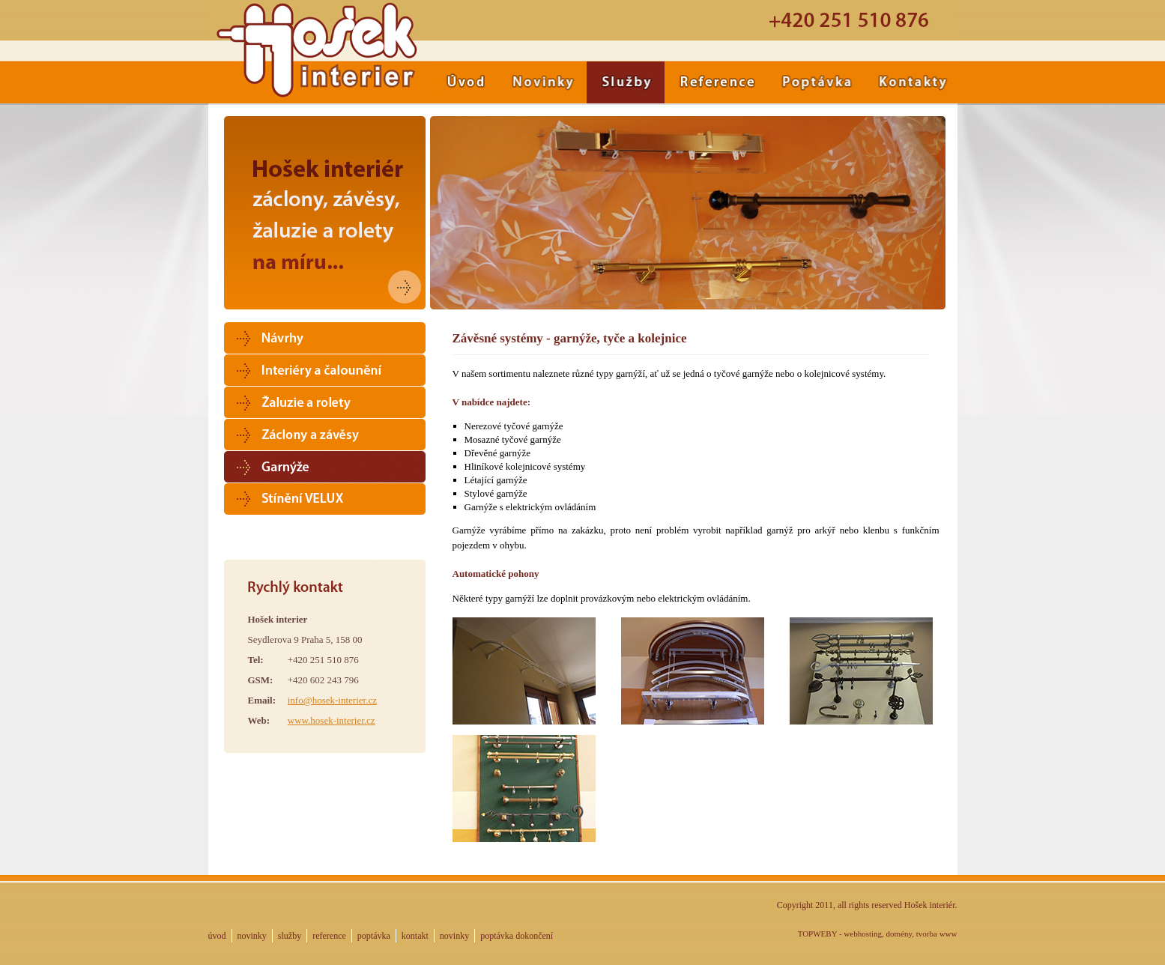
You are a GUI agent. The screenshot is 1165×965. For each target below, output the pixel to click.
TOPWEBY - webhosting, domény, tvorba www (877, 933)
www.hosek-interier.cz (331, 720)
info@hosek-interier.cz (332, 700)
